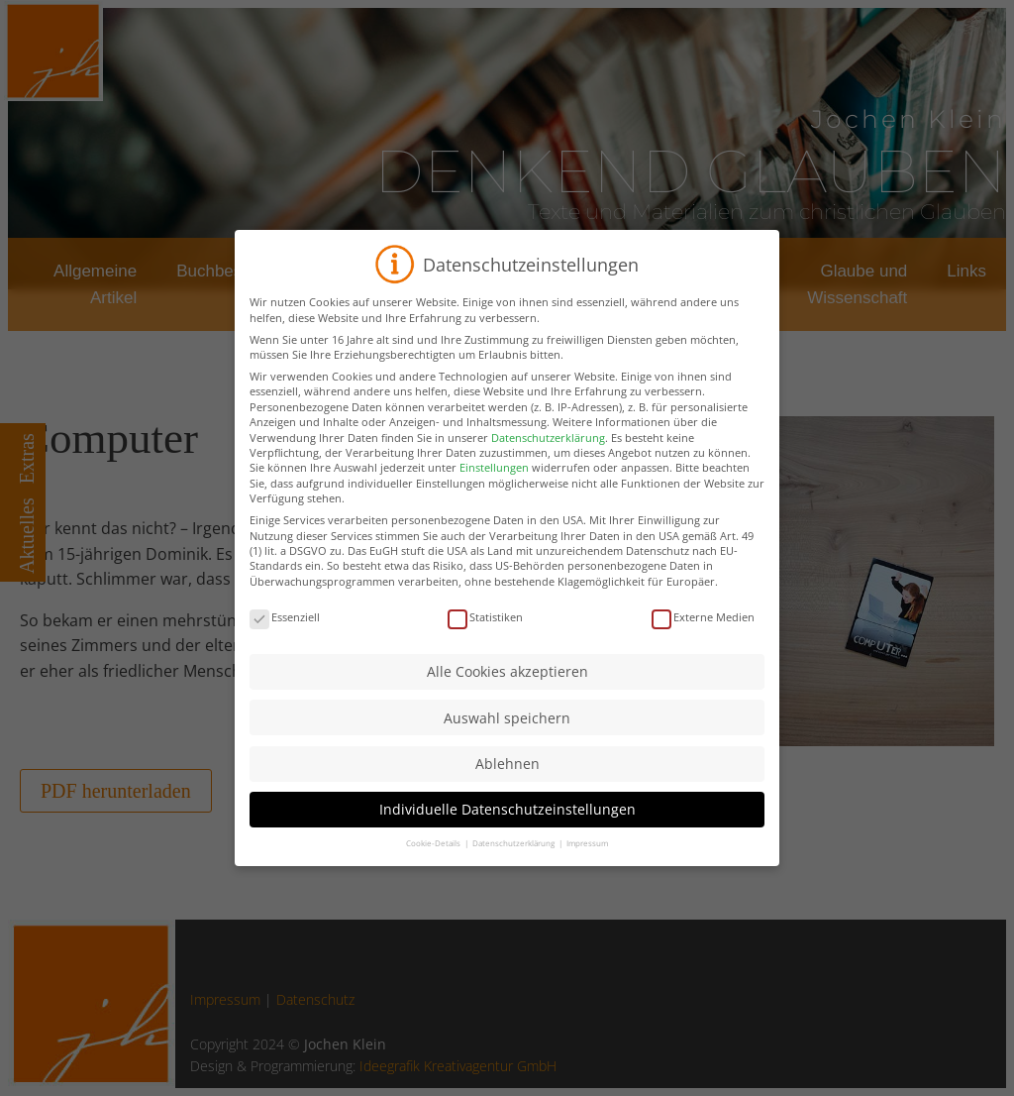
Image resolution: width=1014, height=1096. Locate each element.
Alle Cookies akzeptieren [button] (507, 701)
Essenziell (285, 645)
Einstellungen (494, 497)
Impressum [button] (587, 872)
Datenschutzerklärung (548, 466)
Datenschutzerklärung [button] (514, 872)
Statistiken (485, 645)
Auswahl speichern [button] (507, 746)
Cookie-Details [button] (434, 872)
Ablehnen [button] (507, 792)
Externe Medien (703, 645)
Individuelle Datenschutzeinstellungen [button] (507, 838)
